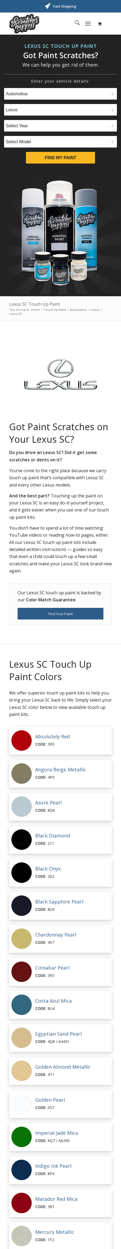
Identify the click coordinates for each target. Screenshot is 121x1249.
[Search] (74, 23)
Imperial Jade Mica (56, 1133)
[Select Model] (60, 142)
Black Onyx (48, 868)
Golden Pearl (50, 1100)
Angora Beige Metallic (60, 769)
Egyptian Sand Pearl (58, 1033)
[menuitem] (74, 23)
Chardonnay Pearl (55, 934)
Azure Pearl (48, 802)
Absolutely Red (52, 736)
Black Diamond (52, 835)
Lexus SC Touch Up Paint (34, 304)
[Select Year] (60, 126)
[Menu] (88, 23)
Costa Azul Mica (53, 1000)
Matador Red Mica (56, 1199)
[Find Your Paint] (61, 614)
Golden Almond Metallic (63, 1067)
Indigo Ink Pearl (53, 1166)
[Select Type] (60, 94)
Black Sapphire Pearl (59, 901)
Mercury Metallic (54, 1232)
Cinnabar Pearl (52, 967)
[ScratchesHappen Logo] (50, 23)
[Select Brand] (60, 110)
